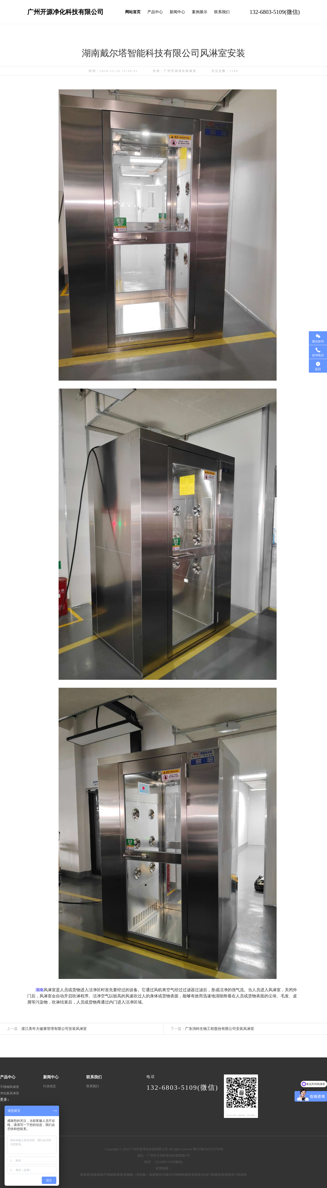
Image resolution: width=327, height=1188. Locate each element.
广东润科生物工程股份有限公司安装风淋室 (209, 1029)
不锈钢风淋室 (9, 1087)
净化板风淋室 (9, 1093)
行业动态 (49, 1086)
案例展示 (199, 12)
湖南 (45, 990)
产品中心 (155, 12)
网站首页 (133, 12)
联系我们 (222, 12)
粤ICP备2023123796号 (208, 1149)
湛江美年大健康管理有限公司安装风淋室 (43, 1029)
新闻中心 (177, 12)
